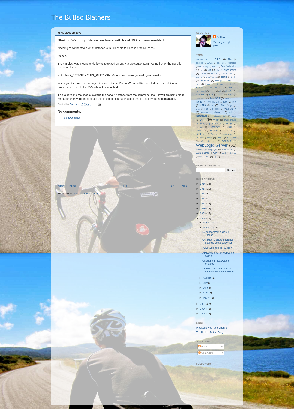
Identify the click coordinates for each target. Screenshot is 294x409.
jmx (234, 101)
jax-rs (199, 101)
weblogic (226, 141)
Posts (203, 346)
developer (205, 80)
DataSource (211, 77)
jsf (213, 105)
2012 (203, 198)
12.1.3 (216, 59)
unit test (220, 138)
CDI (210, 70)
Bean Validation (228, 66)
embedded (201, 91)
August (207, 277)
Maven (217, 112)
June (206, 287)
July (205, 282)
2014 (203, 188)
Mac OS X (230, 108)
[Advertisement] (122, 154)
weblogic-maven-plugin (206, 149)
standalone (227, 134)
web (234, 138)
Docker (208, 84)
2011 (203, 203)
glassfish (229, 91)
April (206, 292)
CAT (202, 70)
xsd (207, 156)
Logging (215, 109)
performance (215, 123)
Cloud (203, 73)
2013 (203, 193)
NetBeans (201, 115)
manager (205, 112)
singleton (200, 134)
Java (211, 94)
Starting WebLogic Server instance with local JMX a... (219, 270)
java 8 (230, 95)
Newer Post (67, 186)
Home (123, 186)
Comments (206, 352)
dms (198, 84)
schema (199, 130)
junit (206, 109)
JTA (198, 109)
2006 (203, 308)
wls (215, 153)
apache (220, 63)
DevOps (219, 80)
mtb (230, 112)
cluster (214, 73)
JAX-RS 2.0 (213, 102)
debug (223, 77)
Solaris (214, 134)
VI (228, 138)
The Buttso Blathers (80, 17)
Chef (218, 70)
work (224, 153)
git (220, 91)
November (209, 227)
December (209, 222)
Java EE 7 (201, 98)
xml (200, 156)
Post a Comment (71, 117)
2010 (203, 208)
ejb (230, 87)
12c (230, 59)
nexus (233, 116)
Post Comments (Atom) (86, 193)
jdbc (225, 102)
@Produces (201, 59)
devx (230, 80)
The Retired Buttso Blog (209, 332)
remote (199, 127)
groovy (200, 94)
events (213, 91)
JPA (204, 105)
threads (199, 138)
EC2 (231, 84)
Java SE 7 (215, 98)
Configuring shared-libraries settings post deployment (218, 241)
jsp (231, 105)
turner (209, 137)
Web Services (208, 141)
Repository (214, 127)
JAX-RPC (229, 98)
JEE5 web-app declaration (217, 247)
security (214, 130)
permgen (229, 123)
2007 (203, 303)
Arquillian (232, 63)
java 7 (221, 95)
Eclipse (199, 87)
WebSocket (227, 149)
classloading (230, 70)
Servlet (228, 130)
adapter (199, 63)
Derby (233, 77)
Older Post (179, 186)
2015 (203, 183)
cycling (199, 77)
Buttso (221, 37)
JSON (222, 105)
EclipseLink (216, 87)
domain (220, 84)
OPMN (216, 120)
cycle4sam (227, 73)
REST (229, 127)
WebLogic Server (212, 145)
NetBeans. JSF (220, 116)
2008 (203, 218)
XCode (233, 153)
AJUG (210, 63)
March (207, 297)
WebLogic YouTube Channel (212, 327)
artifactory (203, 66)
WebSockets (202, 153)
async (214, 66)
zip (215, 156)
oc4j (202, 119)
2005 (203, 313)
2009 (203, 213)
